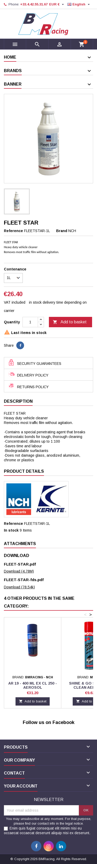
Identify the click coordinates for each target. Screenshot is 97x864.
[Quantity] (30, 322)
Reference (13, 231)
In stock (11, 530)
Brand (61, 231)
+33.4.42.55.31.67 (34, 4)
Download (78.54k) (19, 587)
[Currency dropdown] (57, 4)
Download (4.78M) (19, 571)
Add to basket (70, 322)
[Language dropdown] (79, 4)
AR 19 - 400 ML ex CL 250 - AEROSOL (32, 685)
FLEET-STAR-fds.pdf (24, 579)
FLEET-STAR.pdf (20, 564)
